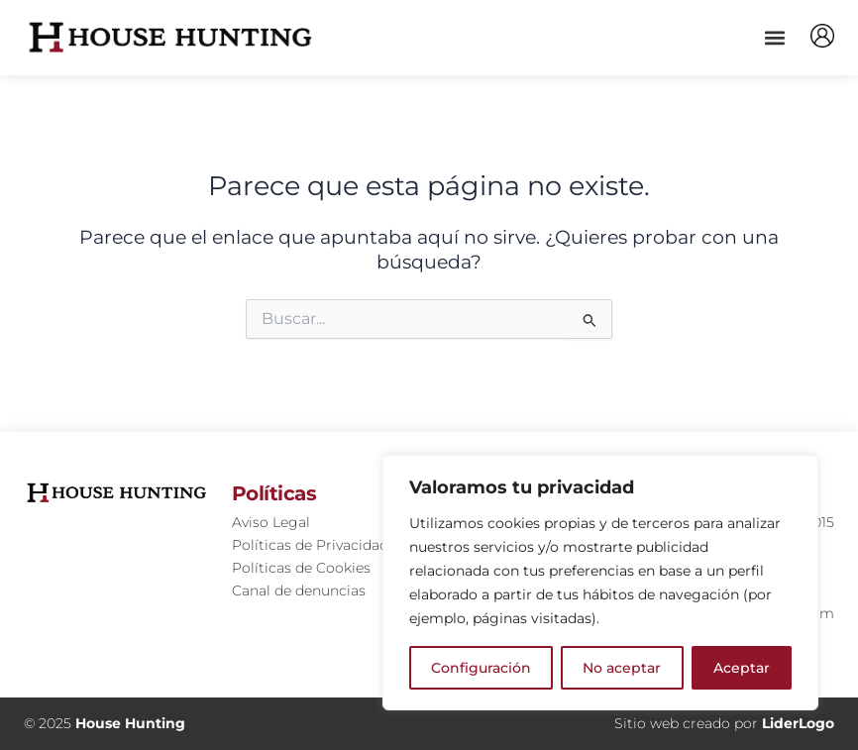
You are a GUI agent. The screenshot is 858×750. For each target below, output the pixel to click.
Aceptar (741, 668)
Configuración (481, 668)
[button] (774, 37)
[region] (600, 582)
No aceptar (622, 668)
